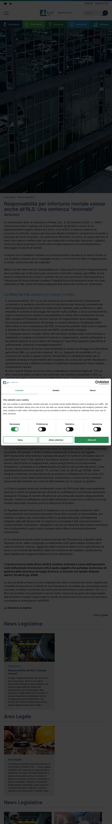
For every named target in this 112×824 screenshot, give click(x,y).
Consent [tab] (19, 390)
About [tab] (93, 390)
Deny (20, 440)
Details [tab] (56, 390)
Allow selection (56, 440)
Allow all (92, 440)
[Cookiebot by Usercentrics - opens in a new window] (97, 383)
